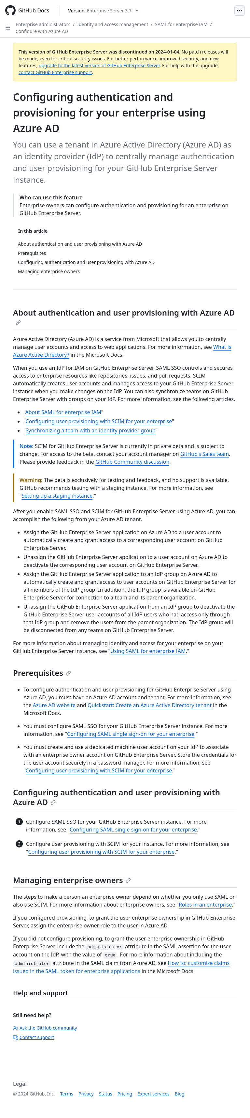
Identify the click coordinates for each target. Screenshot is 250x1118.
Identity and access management (112, 24)
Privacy (86, 1094)
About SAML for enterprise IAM (63, 412)
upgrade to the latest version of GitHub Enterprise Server (99, 65)
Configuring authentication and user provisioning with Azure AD (116, 797)
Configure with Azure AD (42, 31)
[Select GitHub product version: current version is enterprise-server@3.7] (103, 11)
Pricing (125, 1094)
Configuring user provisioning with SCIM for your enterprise (99, 421)
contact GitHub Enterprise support (55, 72)
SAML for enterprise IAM (181, 24)
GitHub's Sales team (204, 454)
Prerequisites (42, 672)
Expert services (153, 1094)
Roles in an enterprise (205, 904)
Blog (180, 1094)
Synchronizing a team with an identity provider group (91, 430)
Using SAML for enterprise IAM (148, 651)
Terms (66, 1094)
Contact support (33, 1037)
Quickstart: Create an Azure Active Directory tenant (150, 705)
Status (105, 1094)
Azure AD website (54, 705)
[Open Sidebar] (8, 28)
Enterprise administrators (43, 24)
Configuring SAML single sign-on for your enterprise (130, 734)
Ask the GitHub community (45, 1028)
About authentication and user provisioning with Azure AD (124, 316)
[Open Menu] (239, 10)
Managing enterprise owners (72, 880)
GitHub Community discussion (132, 461)
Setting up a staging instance (57, 495)
